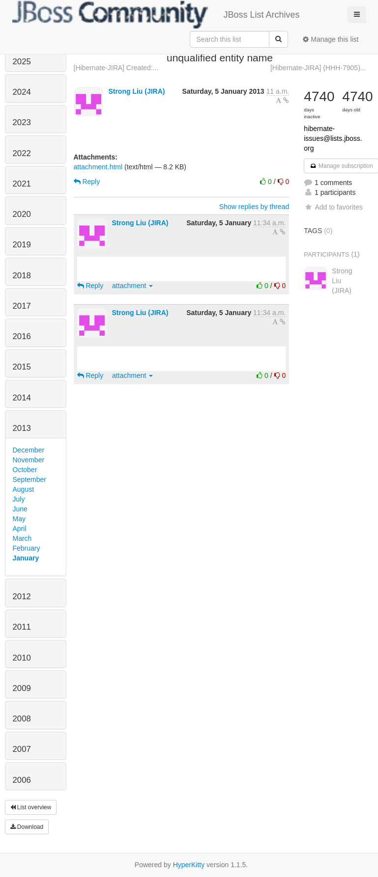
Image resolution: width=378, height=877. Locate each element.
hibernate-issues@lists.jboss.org (333, 138)
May (19, 519)
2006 (22, 780)
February (26, 548)
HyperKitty (189, 865)
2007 (22, 749)
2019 (22, 244)
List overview (31, 807)
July (19, 499)
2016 (22, 336)
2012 (22, 596)
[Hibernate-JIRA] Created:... (116, 68)
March (22, 538)
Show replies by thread (254, 207)
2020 (22, 214)
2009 (22, 688)
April (20, 528)
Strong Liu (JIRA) (136, 91)
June (20, 509)
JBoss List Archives (156, 14)
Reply (87, 182)
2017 (22, 306)
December (29, 450)
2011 (22, 627)
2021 (22, 183)
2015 (22, 367)
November (29, 460)
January (26, 558)
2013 (22, 428)
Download (27, 827)
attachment (132, 286)
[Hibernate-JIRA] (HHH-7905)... (318, 68)
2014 (22, 397)
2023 (22, 122)
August (23, 489)
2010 (22, 658)
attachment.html (98, 167)
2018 (22, 275)
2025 (22, 61)
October (25, 470)
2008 (22, 718)
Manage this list (330, 39)
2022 (22, 153)
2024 (22, 92)
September (29, 479)
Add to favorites (333, 207)
